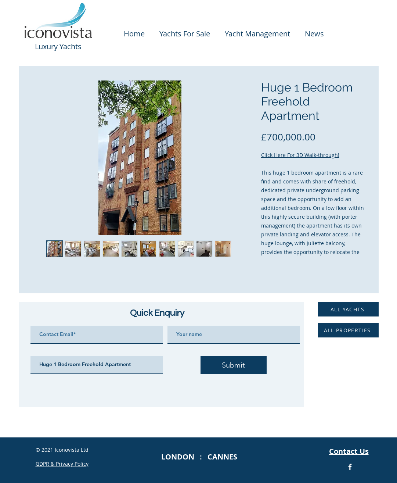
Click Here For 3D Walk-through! (300, 154)
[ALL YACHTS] (348, 309)
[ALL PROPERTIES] (348, 330)
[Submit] (234, 365)
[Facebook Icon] (350, 467)
